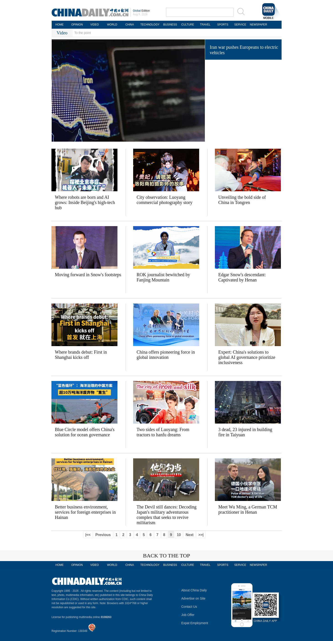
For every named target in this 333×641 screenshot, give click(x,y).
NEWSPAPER (258, 24)
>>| (200, 535)
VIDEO (94, 24)
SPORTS (222, 24)
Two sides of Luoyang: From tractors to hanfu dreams (163, 432)
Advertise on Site (193, 598)
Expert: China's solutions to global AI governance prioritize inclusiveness (246, 357)
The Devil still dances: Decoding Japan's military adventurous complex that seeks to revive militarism (166, 514)
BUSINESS (170, 24)
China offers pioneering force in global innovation (166, 355)
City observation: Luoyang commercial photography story (165, 200)
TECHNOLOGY (149, 24)
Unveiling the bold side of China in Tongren (242, 200)
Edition (141, 10)
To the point (82, 33)
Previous (103, 535)
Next (189, 535)
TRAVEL (205, 24)
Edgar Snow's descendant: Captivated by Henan (242, 277)
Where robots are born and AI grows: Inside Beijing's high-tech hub (85, 202)
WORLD (112, 24)
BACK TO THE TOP (166, 556)
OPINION (77, 24)
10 (179, 535)
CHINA (129, 24)
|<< (88, 535)
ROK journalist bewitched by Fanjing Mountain (163, 277)
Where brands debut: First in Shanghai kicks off (81, 355)
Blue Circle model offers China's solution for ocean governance (84, 432)
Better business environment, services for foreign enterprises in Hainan (85, 512)
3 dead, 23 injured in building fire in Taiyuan (245, 432)
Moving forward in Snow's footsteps (88, 274)
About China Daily (194, 590)
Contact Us (189, 606)
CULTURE (187, 24)
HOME (60, 24)
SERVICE (240, 24)
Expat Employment (194, 623)
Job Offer (187, 615)
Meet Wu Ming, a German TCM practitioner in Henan (247, 509)
